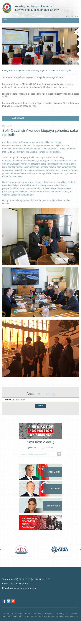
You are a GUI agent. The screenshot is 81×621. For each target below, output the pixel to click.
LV (72, 16)
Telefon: (26, 579)
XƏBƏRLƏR (18, 118)
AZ (67, 16)
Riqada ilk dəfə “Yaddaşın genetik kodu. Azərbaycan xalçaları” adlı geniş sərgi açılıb (40, 95)
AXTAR (40, 406)
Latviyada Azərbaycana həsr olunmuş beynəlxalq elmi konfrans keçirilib (37, 70)
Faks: (15, 583)
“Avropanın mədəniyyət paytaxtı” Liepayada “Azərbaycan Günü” (33, 77)
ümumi (33, 448)
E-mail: (19, 588)
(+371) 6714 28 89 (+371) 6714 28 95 (30, 579)
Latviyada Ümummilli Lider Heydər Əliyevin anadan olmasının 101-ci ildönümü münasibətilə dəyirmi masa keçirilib (40, 104)
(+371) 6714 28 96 (18, 583)
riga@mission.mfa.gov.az (23, 588)
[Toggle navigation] (5, 20)
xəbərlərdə (49, 448)
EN (76, 16)
